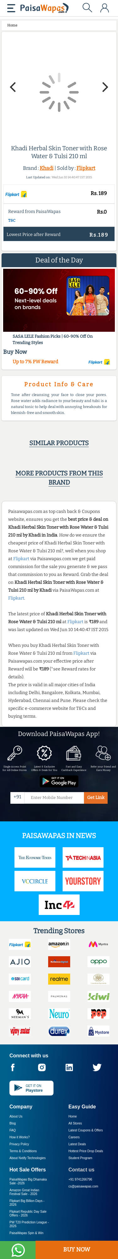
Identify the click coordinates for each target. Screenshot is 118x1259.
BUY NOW (76, 1249)
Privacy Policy (19, 1144)
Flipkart (85, 168)
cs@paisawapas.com (83, 1186)
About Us (15, 1116)
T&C (11, 220)
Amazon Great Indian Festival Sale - (24, 1192)
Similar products (59, 443)
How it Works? (19, 1137)
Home (73, 1116)
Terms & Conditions (23, 1151)
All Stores (75, 1123)
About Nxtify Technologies (27, 1158)
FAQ (12, 1130)
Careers (74, 1137)
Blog (12, 1123)
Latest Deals (77, 1144)
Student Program (81, 1158)
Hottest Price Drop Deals (86, 1151)
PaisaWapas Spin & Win (26, 1233)
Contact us (82, 1169)
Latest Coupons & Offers (86, 1130)
